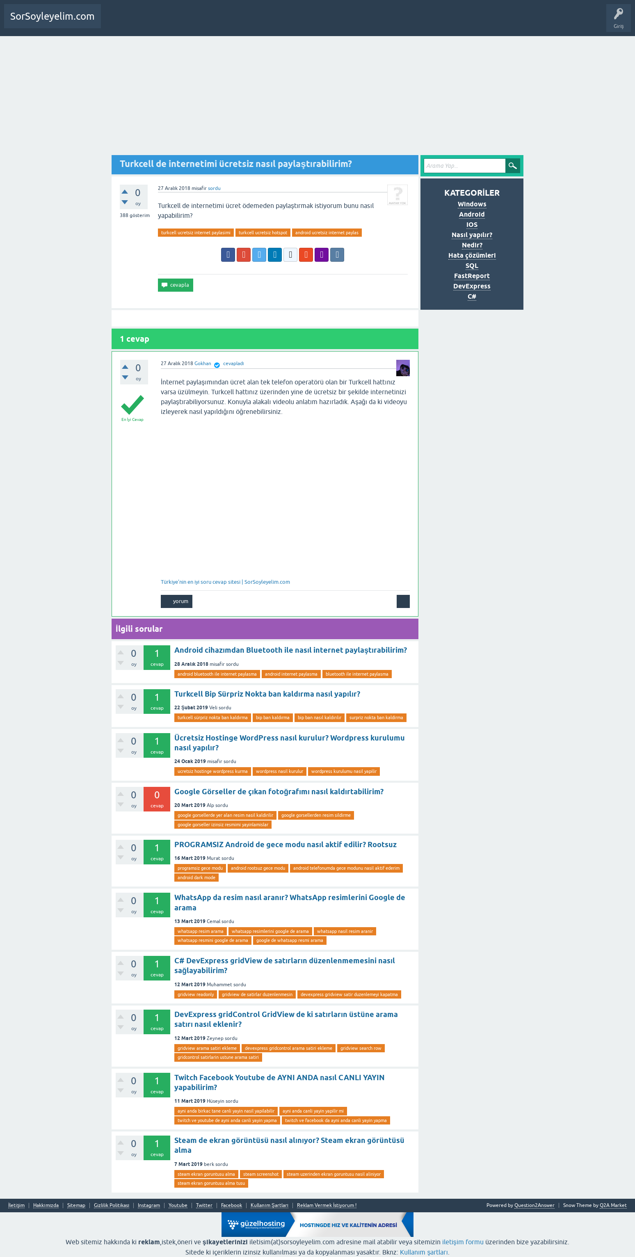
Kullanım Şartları (269, 1205)
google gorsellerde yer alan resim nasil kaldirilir (225, 815)
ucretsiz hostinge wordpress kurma (213, 771)
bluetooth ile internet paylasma (357, 674)
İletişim (16, 1205)
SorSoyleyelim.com (52, 16)
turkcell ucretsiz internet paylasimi (196, 232)
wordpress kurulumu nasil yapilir (344, 771)
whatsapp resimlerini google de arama (270, 931)
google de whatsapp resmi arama (289, 940)
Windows (472, 204)
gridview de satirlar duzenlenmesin (257, 994)
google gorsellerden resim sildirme (316, 815)
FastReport (472, 276)
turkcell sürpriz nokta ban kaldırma (213, 717)
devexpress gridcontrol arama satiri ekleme (288, 1048)
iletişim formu (463, 1242)
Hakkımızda (46, 1205)
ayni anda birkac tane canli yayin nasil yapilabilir (226, 1110)
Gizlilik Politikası (111, 1205)
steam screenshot (261, 1174)
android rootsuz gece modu (258, 868)
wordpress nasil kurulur (279, 771)
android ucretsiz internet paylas (327, 232)
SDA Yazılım (202, 22)
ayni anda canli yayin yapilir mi (313, 1110)
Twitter (204, 1205)
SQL (472, 266)
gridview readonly (196, 994)
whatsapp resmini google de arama (213, 940)
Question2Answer (534, 1205)
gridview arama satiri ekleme (207, 1048)
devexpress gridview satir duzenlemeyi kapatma (349, 994)
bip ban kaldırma (273, 717)
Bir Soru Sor (147, 22)
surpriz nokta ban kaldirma (376, 717)
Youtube (178, 1205)
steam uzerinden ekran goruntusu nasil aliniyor (334, 1174)
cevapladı (233, 363)
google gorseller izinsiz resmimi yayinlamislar (223, 824)
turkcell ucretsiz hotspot (263, 232)
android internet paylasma (291, 674)
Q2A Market (613, 1205)
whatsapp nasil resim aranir (345, 931)
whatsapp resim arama (201, 931)
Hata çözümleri (472, 255)
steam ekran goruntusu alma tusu (211, 1183)
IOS (471, 225)
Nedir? (472, 245)
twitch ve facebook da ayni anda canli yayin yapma (336, 1120)
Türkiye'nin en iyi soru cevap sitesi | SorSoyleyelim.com (225, 582)
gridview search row (360, 1048)
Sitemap (76, 1205)
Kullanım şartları (424, 1252)
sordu (214, 188)
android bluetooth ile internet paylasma (217, 674)
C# (472, 296)
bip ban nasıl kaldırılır (319, 717)
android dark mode (196, 877)
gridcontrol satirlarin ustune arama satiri (218, 1057)
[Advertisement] (317, 97)
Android (472, 214)
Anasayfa (116, 22)
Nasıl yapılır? (472, 235)
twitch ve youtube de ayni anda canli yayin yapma (227, 1120)
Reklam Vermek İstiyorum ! (326, 1205)
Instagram (149, 1205)
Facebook (231, 1205)
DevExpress (472, 286)
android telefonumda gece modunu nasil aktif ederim (346, 868)
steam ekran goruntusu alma (206, 1174)
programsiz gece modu (200, 868)
